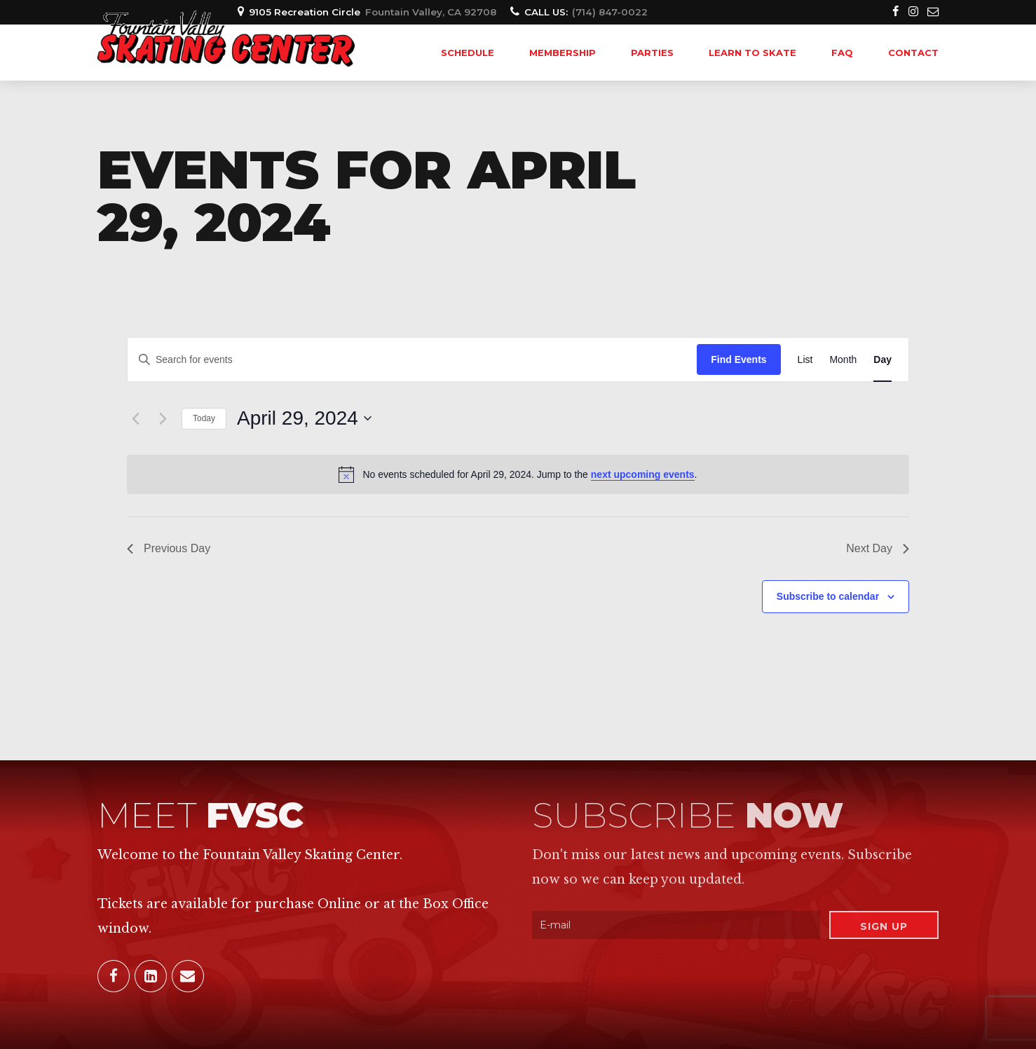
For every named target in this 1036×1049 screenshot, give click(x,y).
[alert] (518, 474)
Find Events (738, 359)
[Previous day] (135, 418)
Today (204, 418)
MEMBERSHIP (562, 52)
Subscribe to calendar (828, 596)
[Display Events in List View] (805, 360)
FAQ (842, 52)
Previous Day (168, 548)
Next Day (877, 548)
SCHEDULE (467, 52)
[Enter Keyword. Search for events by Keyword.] (412, 360)
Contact (913, 52)
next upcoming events (643, 474)
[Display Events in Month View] (843, 360)
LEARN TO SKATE (752, 52)
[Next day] (162, 418)
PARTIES (652, 52)
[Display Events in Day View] (882, 360)
